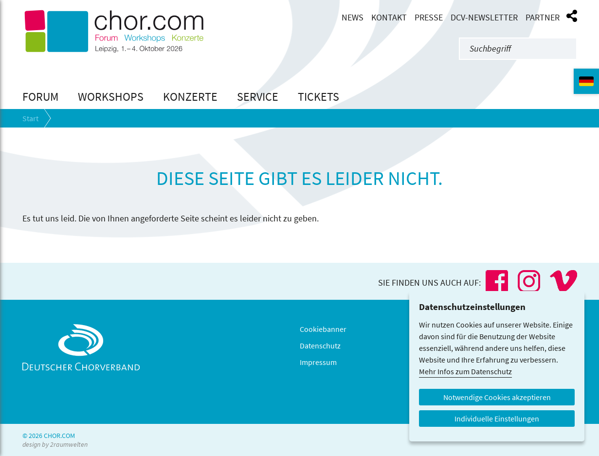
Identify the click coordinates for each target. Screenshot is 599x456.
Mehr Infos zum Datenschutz (465, 371)
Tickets (318, 96)
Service (257, 96)
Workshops (111, 96)
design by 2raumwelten (55, 444)
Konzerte (190, 96)
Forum (40, 96)
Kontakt (389, 17)
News (352, 17)
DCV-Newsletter (484, 17)
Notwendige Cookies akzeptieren (497, 397)
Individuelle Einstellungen (496, 418)
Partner (543, 17)
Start (30, 118)
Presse (429, 17)
